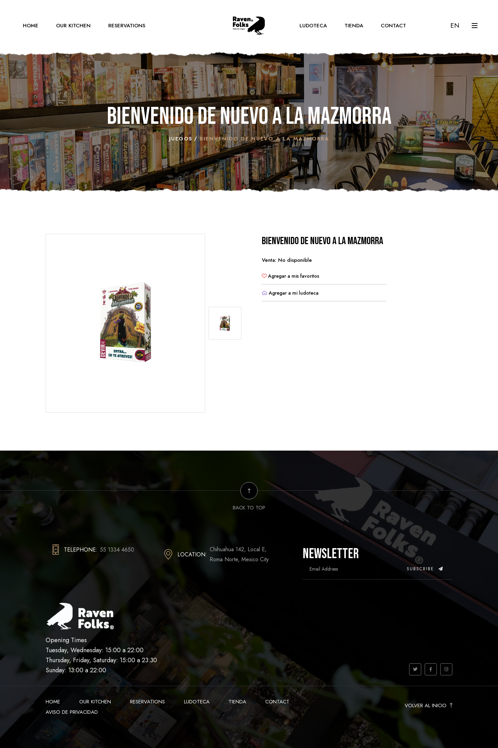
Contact (393, 25)
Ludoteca (313, 25)
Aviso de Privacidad (72, 711)
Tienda (353, 25)
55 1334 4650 (117, 549)
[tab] (225, 322)
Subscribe (425, 568)
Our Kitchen (73, 25)
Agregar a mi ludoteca (290, 292)
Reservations (126, 25)
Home (30, 25)
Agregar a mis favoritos (290, 275)
